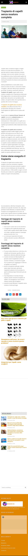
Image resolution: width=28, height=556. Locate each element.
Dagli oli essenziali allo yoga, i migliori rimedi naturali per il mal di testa (17, 447)
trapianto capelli (16, 290)
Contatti (3, 532)
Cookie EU (3, 542)
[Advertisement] (14, 54)
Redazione (3, 534)
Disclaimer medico (5, 537)
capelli (9, 290)
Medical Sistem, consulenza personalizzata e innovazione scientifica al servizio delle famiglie (15, 432)
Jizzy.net (18, 553)
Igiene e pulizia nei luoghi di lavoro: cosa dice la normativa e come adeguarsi (17, 440)
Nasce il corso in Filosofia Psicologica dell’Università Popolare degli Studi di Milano (15, 424)
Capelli (3, 7)
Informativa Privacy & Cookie (8, 539)
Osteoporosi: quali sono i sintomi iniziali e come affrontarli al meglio (17, 417)
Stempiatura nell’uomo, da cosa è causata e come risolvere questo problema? (12, 341)
